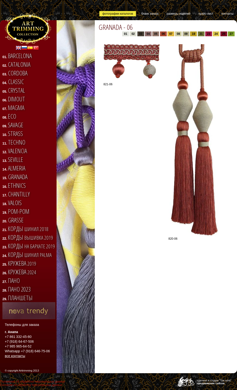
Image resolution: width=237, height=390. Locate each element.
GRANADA (17, 176)
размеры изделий (178, 13)
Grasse (16, 220)
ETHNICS (17, 185)
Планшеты (20, 297)
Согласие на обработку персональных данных (31, 385)
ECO (12, 116)
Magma (16, 107)
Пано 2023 (19, 289)
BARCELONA (20, 55)
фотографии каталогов (117, 13)
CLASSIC (16, 81)
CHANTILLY (19, 194)
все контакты (15, 356)
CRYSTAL (16, 90)
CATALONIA (19, 64)
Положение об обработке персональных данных (32, 381)
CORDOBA (17, 73)
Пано (14, 280)
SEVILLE (15, 159)
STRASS (15, 133)
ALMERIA (16, 168)
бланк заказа (150, 13)
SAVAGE (15, 125)
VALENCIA (17, 150)
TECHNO (16, 142)
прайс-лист (206, 13)
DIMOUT (16, 99)
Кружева (22, 263)
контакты (227, 13)
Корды (28, 228)
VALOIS (15, 202)
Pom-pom (18, 211)
